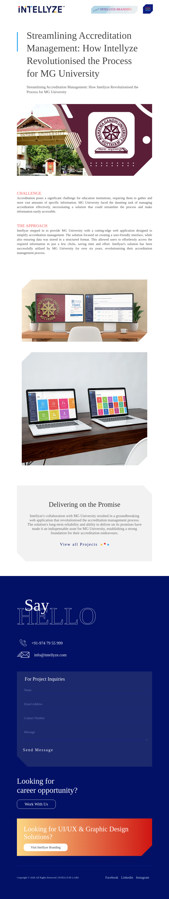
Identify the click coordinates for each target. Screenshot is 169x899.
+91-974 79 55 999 (47, 643)
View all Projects (84, 544)
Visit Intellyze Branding (46, 847)
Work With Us (36, 804)
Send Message (41, 750)
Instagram (142, 877)
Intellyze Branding (116, 9)
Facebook (111, 877)
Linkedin (127, 877)
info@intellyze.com (50, 655)
